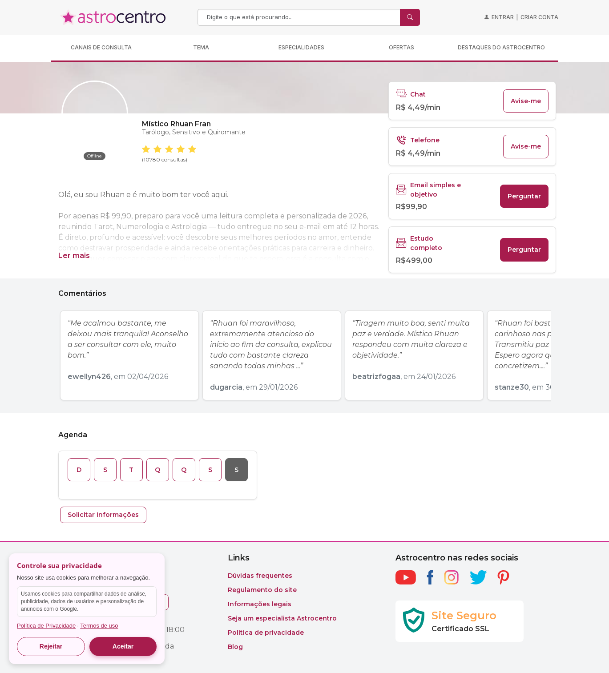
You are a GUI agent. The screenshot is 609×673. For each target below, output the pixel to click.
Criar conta (539, 17)
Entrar (503, 17)
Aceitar (123, 646)
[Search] (300, 17)
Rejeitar (51, 646)
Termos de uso (99, 625)
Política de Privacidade (46, 625)
